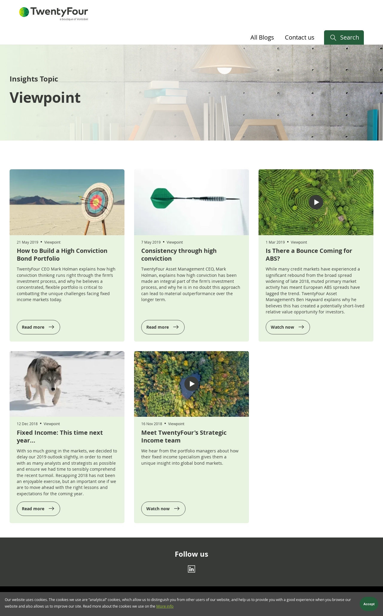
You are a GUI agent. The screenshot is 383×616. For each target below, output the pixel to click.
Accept (369, 605)
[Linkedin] (191, 568)
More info (165, 607)
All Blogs (262, 37)
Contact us (299, 37)
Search (349, 37)
